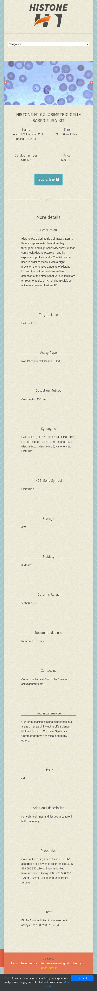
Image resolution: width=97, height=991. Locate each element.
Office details (48, 968)
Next (91, 82)
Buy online (48, 179)
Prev (5, 82)
